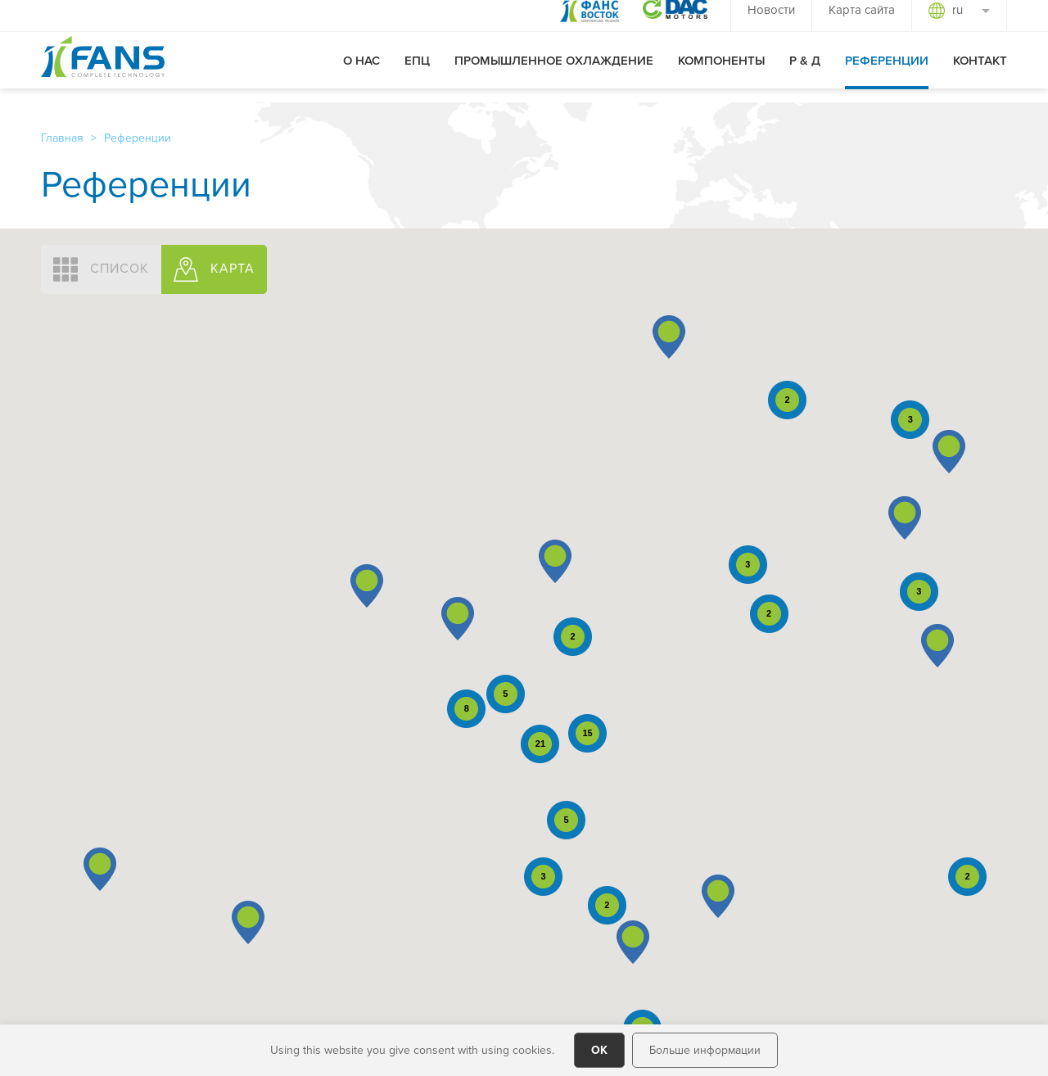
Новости (771, 23)
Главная (62, 137)
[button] (100, 869)
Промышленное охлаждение (553, 74)
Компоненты (721, 74)
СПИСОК (101, 269)
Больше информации (705, 1050)
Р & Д (804, 74)
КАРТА (214, 269)
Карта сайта (862, 23)
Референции (886, 74)
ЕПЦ (417, 74)
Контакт (980, 74)
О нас (361, 74)
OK (599, 1050)
